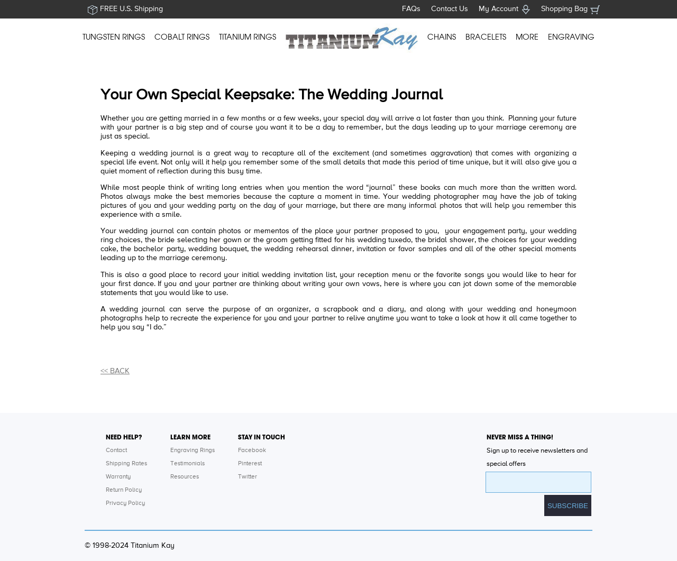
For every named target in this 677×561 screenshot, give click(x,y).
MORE (527, 37)
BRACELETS (485, 37)
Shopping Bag (564, 9)
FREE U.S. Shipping (131, 9)
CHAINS (441, 37)
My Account (498, 9)
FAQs (411, 9)
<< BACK (115, 371)
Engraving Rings (192, 450)
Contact (116, 450)
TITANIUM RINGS (247, 37)
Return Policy (124, 490)
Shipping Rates (126, 464)
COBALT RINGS (181, 37)
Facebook (252, 450)
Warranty (118, 477)
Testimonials (187, 464)
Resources (184, 477)
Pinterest (250, 464)
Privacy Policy (125, 503)
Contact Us (449, 9)
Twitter (247, 477)
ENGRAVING (571, 37)
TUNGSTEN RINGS (114, 37)
